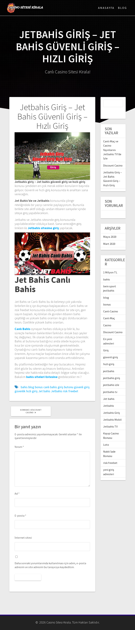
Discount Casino (113, 158)
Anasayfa (106, 8)
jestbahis (108, 363)
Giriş (106, 343)
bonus (39, 387)
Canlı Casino (110, 304)
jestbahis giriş (111, 370)
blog (31, 387)
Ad (17, 493)
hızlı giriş (32, 391)
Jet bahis (44, 391)
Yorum (19, 447)
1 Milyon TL (110, 265)
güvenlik (20, 391)
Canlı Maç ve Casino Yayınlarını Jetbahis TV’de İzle (112, 142)
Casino (107, 318)
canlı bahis (50, 387)
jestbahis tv (110, 384)
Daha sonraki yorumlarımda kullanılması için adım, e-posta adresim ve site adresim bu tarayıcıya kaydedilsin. (50, 565)
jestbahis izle (111, 377)
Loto (106, 437)
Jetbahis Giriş (111, 405)
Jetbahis (56, 391)
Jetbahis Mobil (112, 412)
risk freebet (70, 391)
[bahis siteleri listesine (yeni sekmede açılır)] (41, 377)
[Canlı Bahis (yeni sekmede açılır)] (22, 329)
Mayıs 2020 (109, 229)
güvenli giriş (82, 387)
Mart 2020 (109, 236)
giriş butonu (65, 387)
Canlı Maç (109, 311)
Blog (122, 8)
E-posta (20, 515)
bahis (24, 387)
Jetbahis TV (110, 419)
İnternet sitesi (23, 537)
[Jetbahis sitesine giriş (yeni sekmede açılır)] (43, 228)
